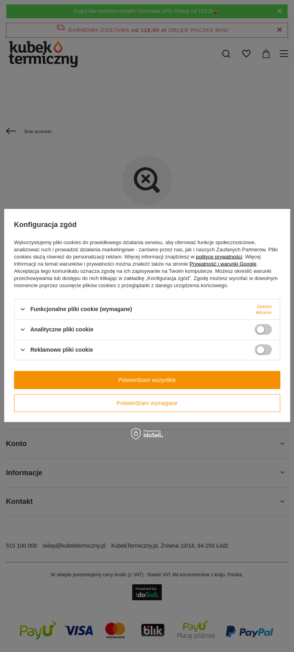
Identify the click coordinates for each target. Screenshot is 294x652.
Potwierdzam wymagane (147, 403)
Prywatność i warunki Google (223, 263)
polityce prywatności (219, 256)
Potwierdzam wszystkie (147, 380)
